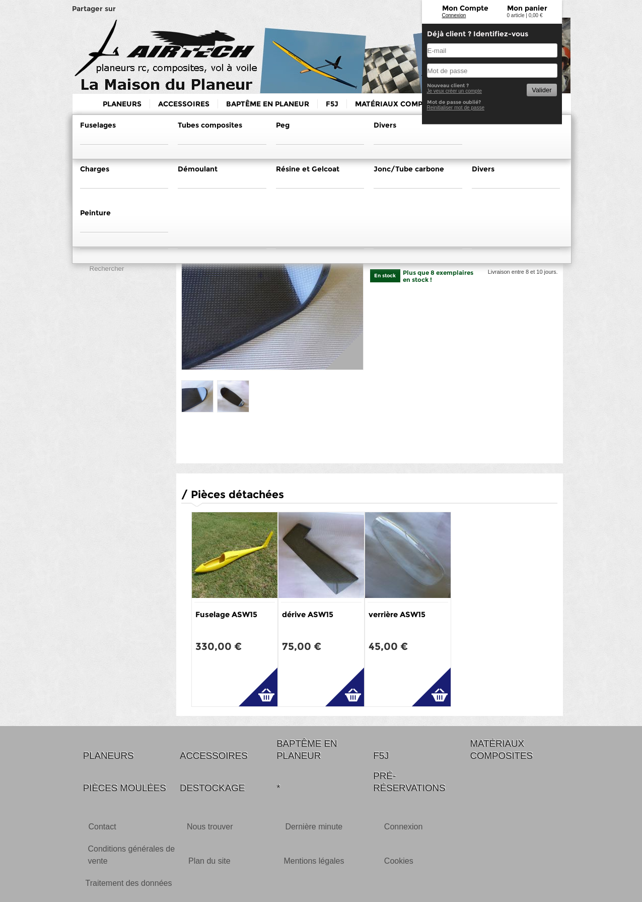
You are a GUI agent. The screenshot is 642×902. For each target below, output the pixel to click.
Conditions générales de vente (131, 855)
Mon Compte (465, 8)
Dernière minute (313, 826)
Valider (541, 90)
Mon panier (527, 8)
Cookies (398, 861)
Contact (102, 826)
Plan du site (209, 861)
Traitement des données (129, 883)
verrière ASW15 (397, 614)
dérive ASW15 (307, 614)
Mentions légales (313, 861)
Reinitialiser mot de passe (456, 107)
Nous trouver (210, 826)
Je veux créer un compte (454, 91)
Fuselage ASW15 (226, 614)
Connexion (454, 15)
